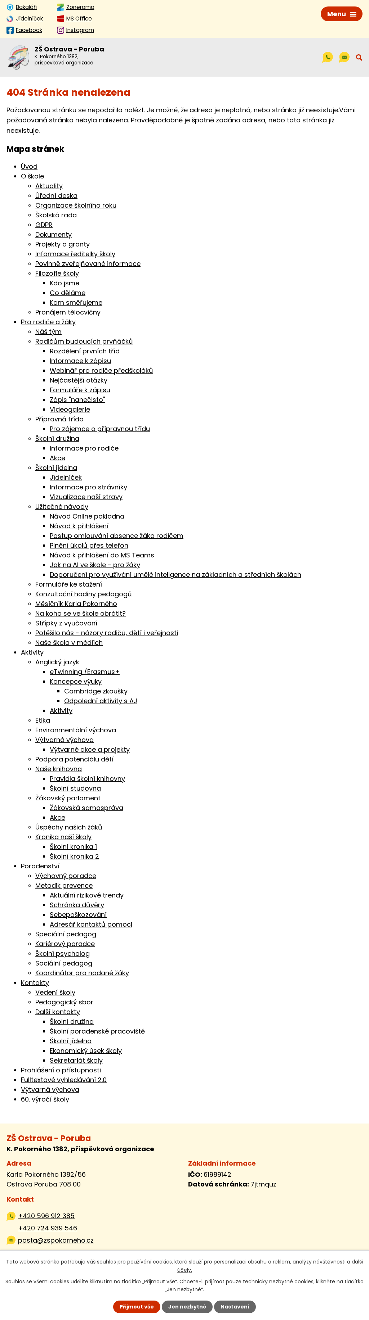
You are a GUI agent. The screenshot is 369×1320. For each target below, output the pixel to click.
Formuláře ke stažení (68, 584)
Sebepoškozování (78, 914)
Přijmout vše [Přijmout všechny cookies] (137, 1306)
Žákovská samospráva (86, 807)
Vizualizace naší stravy (86, 496)
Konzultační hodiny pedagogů (83, 593)
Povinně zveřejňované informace (88, 263)
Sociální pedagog (63, 963)
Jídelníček (66, 477)
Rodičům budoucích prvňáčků (84, 341)
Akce (57, 457)
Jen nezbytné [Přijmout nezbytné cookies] (187, 1306)
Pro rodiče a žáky (48, 321)
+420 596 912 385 (46, 1215)
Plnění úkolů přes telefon (89, 545)
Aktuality (49, 185)
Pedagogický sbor (64, 1002)
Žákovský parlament (68, 798)
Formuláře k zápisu (80, 389)
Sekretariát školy (76, 1060)
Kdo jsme (64, 283)
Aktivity (32, 652)
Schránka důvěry (77, 904)
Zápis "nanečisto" (77, 399)
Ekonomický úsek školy (86, 1050)
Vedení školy (55, 992)
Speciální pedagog (65, 934)
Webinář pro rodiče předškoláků (101, 370)
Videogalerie (70, 409)
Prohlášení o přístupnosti (61, 1070)
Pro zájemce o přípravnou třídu (100, 428)
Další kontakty (57, 1011)
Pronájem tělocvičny (68, 312)
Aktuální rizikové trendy (87, 895)
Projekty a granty (62, 244)
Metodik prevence (64, 885)
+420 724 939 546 (47, 1228)
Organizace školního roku (75, 205)
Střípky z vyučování (66, 623)
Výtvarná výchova (64, 739)
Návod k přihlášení (79, 525)
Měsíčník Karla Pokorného (76, 603)
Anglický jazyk (57, 661)
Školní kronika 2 (74, 856)
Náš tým (48, 331)
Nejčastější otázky (78, 380)
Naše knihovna (58, 768)
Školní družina (57, 438)
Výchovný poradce (65, 875)
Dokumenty (53, 234)
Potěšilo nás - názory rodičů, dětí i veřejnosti (106, 632)
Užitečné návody (61, 506)
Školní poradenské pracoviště (97, 1031)
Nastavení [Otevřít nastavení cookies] (235, 1306)
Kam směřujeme (76, 302)
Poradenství (40, 866)
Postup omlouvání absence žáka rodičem (116, 535)
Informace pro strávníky (88, 487)
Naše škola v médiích (69, 642)
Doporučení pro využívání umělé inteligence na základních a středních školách (175, 574)
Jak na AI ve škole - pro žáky (95, 564)
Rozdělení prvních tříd (85, 351)
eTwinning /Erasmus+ (85, 671)
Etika (42, 720)
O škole (32, 176)
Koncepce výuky (76, 681)
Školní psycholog (62, 953)
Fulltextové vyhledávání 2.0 (64, 1079)
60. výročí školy (45, 1099)
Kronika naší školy (63, 836)
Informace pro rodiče (84, 448)
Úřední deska (56, 195)
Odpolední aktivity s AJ (100, 700)
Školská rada (56, 215)
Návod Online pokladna (87, 516)
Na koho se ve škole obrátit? (80, 613)
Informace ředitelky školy (75, 253)
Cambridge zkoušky (96, 691)
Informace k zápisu (80, 360)
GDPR (44, 224)
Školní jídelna (56, 467)
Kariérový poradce (65, 943)
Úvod (29, 166)
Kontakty (35, 982)
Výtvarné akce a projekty (90, 749)
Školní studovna (75, 788)
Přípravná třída (59, 419)
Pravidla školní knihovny (87, 778)
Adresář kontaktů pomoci (91, 924)
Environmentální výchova (75, 729)
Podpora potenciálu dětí (74, 759)
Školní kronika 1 (73, 846)
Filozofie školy (57, 273)
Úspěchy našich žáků (68, 827)
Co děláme (67, 292)
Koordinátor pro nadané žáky (82, 972)
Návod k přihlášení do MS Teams (102, 555)
